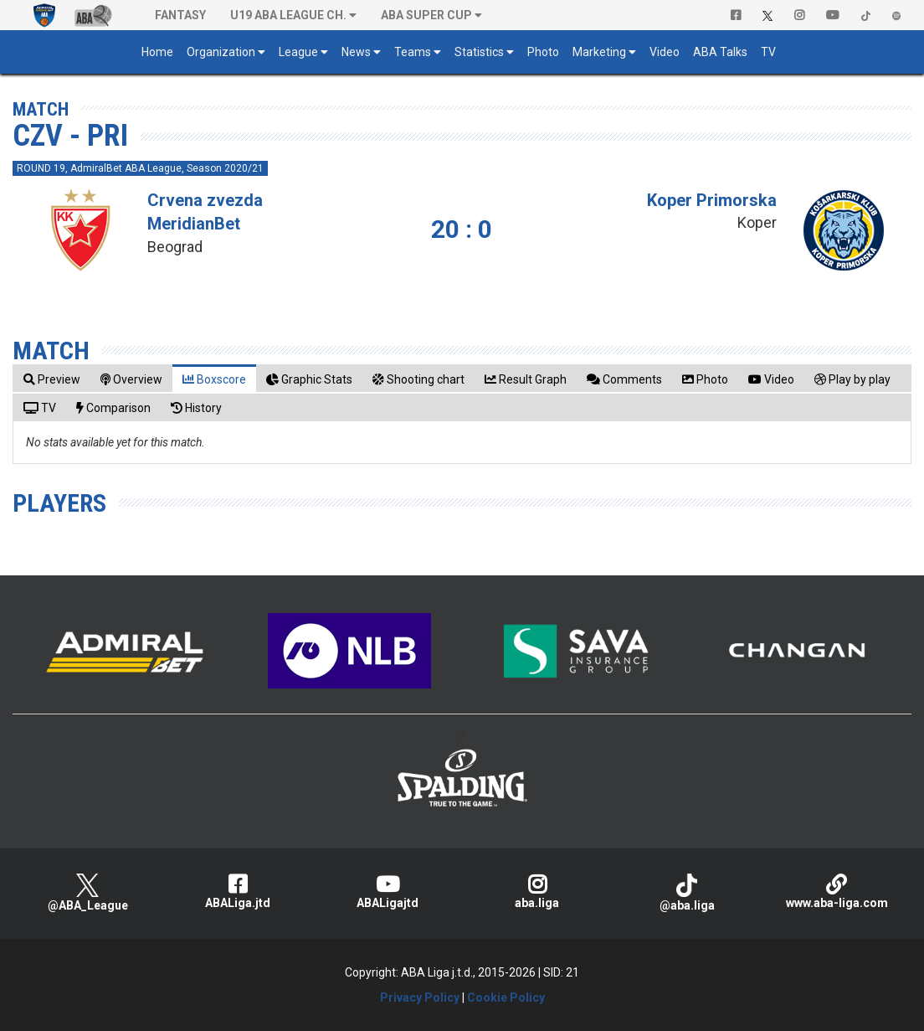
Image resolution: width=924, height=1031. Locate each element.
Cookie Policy (506, 997)
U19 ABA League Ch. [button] (288, 15)
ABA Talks (720, 52)
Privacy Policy (419, 997)
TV (768, 52)
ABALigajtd (387, 892)
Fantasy (180, 15)
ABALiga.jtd (237, 892)
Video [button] (664, 52)
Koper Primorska (712, 200)
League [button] (298, 52)
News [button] (356, 52)
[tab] (51, 379)
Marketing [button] (599, 52)
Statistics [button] (479, 52)
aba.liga (537, 892)
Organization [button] (221, 52)
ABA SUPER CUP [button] (426, 15)
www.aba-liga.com (836, 892)
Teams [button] (412, 52)
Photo (543, 52)
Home (157, 52)
